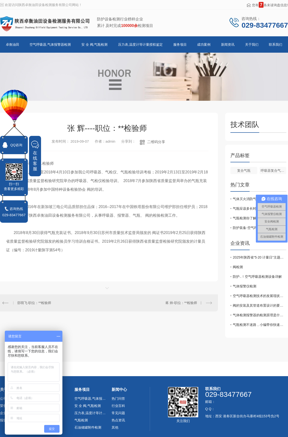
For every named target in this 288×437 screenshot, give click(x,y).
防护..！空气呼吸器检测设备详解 (257, 277)
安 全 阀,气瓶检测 (94, 44)
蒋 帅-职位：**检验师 (181, 303)
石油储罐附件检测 (87, 427)
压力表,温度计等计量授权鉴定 (140, 44)
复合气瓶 (244, 170)
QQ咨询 (16, 145)
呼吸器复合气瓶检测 (273, 170)
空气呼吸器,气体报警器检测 (50, 44)
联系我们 (275, 44)
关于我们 (251, 44)
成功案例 (203, 44)
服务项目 (180, 44)
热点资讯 (118, 420)
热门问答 (118, 398)
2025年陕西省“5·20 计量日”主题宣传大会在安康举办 (259, 257)
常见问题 (118, 413)
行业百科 (118, 406)
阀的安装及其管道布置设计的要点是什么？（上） (259, 305)
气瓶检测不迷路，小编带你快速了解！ (259, 325)
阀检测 (238, 267)
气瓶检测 (81, 420)
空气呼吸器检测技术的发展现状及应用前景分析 (259, 296)
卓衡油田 (12, 44)
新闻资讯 (227, 44)
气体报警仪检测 (244, 286)
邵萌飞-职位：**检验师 (34, 303)
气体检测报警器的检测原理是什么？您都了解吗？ (259, 315)
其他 (115, 427)
